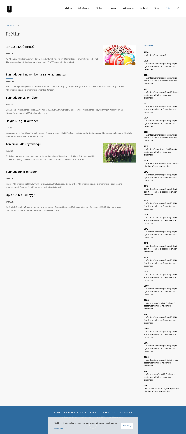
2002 (146, 385)
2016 (146, 186)
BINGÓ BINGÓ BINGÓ (20, 47)
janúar (147, 55)
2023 (146, 89)
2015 (146, 200)
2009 (146, 286)
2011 (146, 257)
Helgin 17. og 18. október (22, 121)
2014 (146, 215)
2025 (146, 61)
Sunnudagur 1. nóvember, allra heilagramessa (36, 74)
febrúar (153, 55)
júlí (175, 64)
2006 (146, 328)
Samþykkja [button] (127, 425)
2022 (146, 103)
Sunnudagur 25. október (22, 97)
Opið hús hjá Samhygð (20, 195)
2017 (146, 172)
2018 (146, 160)
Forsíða (9, 25)
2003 (146, 371)
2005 (146, 343)
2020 (146, 132)
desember (148, 69)
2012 (146, 243)
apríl (164, 55)
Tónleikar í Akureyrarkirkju (23, 144)
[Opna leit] (178, 8)
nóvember (172, 66)
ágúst (147, 66)
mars (159, 55)
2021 (146, 118)
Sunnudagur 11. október (21, 172)
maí (168, 64)
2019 (146, 146)
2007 (146, 314)
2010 (146, 272)
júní (172, 64)
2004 (146, 357)
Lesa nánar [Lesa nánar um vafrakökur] (59, 428)
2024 (146, 75)
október (163, 66)
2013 (146, 229)
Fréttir (17, 25)
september (155, 66)
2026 (146, 52)
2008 (146, 300)
